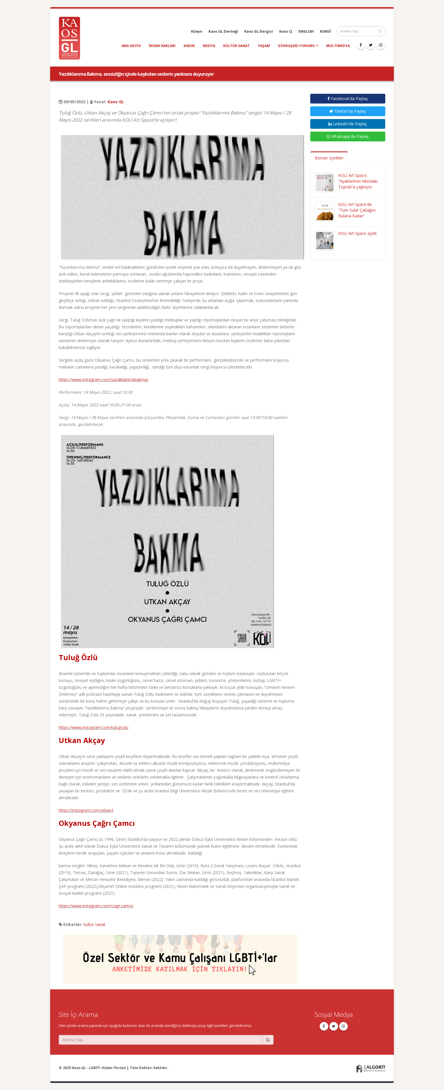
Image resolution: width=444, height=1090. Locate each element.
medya (209, 45)
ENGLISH (306, 31)
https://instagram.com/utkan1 (86, 810)
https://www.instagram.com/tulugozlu (93, 727)
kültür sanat (236, 45)
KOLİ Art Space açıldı (357, 233)
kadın (189, 45)
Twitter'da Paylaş (347, 111)
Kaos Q (285, 31)
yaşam (264, 45)
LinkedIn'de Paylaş (347, 123)
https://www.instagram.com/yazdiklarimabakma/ (103, 379)
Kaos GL (116, 101)
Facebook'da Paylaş (347, 98)
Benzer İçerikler (329, 158)
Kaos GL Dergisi (258, 31)
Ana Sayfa (131, 45)
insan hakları (162, 45)
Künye (196, 31)
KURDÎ (325, 31)
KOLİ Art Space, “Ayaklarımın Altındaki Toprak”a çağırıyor (358, 181)
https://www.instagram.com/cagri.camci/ (96, 905)
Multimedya (338, 45)
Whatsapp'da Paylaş (348, 136)
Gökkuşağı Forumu (296, 45)
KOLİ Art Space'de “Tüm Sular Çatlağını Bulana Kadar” (357, 210)
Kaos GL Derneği (223, 31)
